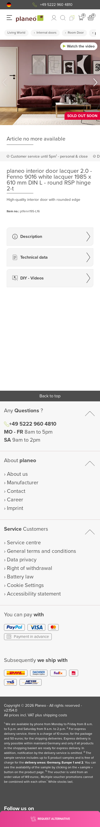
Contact (16, 491)
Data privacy (22, 560)
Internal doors (47, 33)
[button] (9, 4)
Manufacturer (22, 483)
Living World (16, 33)
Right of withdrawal (29, 568)
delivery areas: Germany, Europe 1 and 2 (54, 763)
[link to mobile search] (63, 18)
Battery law (20, 577)
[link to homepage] (29, 18)
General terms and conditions (41, 551)
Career (15, 500)
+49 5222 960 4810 (56, 4)
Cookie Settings (25, 585)
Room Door (76, 33)
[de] (9, 4)
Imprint (15, 508)
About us (17, 474)
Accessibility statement (34, 594)
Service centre (24, 543)
